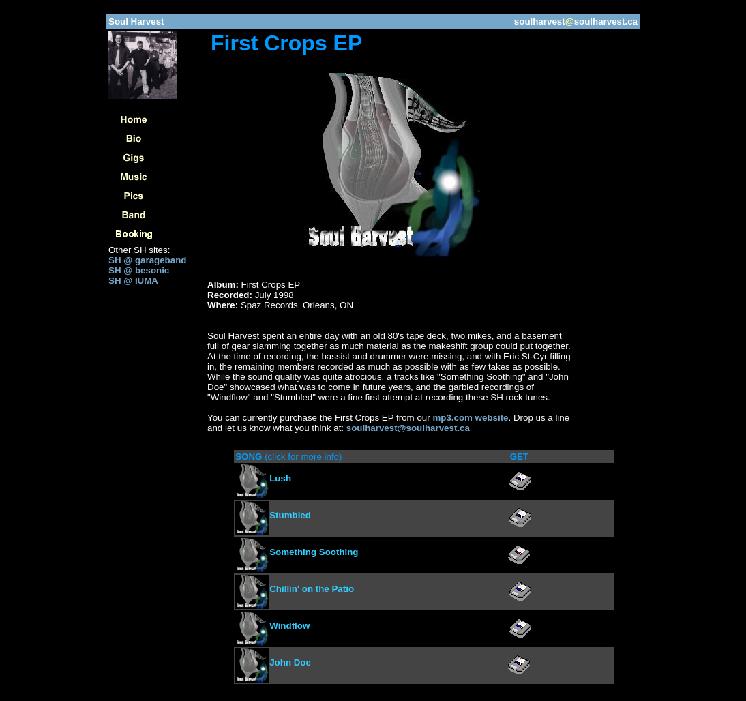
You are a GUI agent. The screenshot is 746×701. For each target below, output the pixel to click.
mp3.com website (470, 418)
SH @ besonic (138, 270)
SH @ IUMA (133, 280)
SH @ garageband (147, 260)
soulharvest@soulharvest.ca (408, 428)
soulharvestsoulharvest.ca (576, 21)
